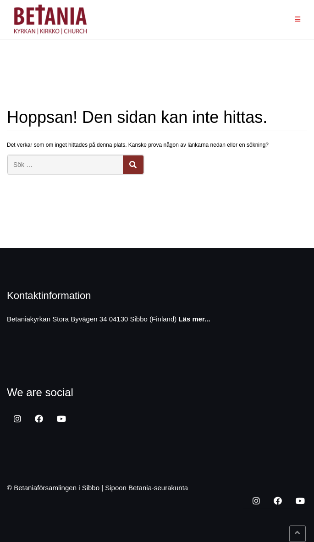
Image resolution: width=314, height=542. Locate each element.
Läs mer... (194, 319)
